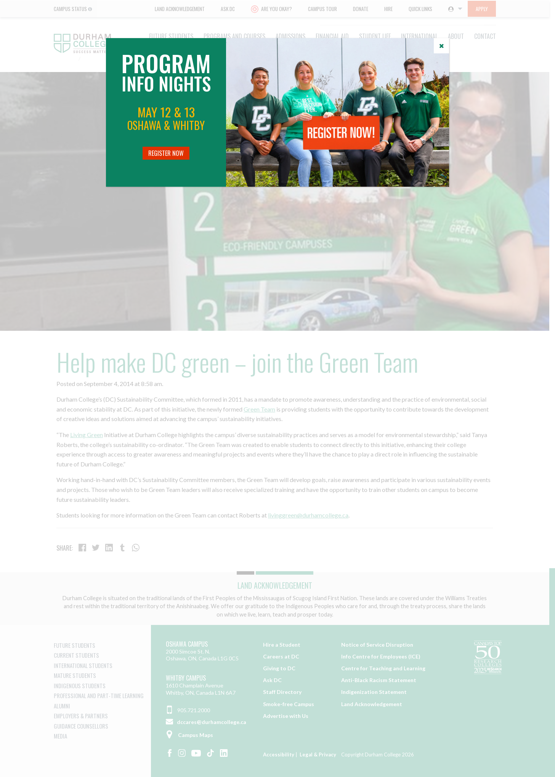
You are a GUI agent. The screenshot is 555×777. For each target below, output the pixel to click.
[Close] (441, 45)
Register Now (166, 153)
